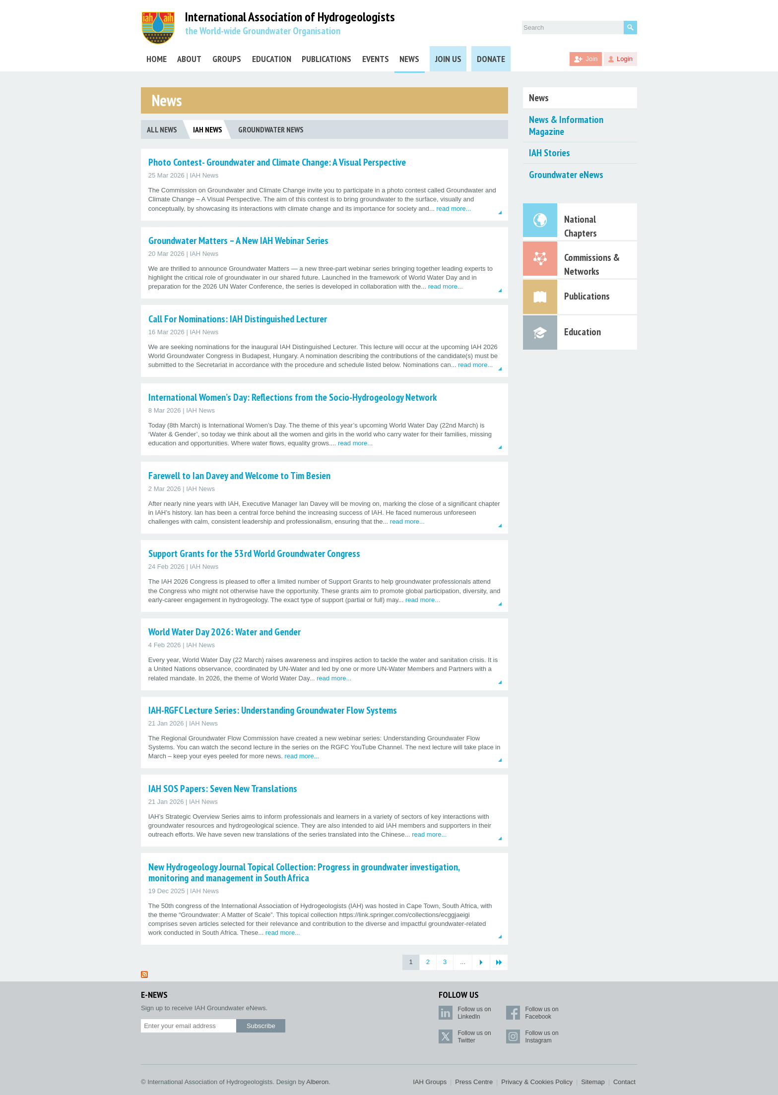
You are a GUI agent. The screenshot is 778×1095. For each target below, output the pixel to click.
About (189, 58)
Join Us (448, 58)
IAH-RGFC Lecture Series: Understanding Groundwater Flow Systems (272, 710)
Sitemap (593, 1082)
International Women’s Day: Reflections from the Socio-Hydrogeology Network (292, 397)
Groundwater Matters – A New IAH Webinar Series (238, 240)
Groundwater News (271, 129)
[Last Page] (499, 962)
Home (156, 58)
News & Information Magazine (566, 125)
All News (162, 129)
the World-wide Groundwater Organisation (262, 30)
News (409, 58)
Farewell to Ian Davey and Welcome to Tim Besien (239, 475)
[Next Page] (481, 962)
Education (271, 58)
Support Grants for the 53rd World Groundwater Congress (254, 553)
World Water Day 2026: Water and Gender (224, 631)
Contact (624, 1082)
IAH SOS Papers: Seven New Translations (222, 788)
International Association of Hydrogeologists (290, 17)
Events (375, 58)
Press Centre (474, 1082)
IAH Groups (430, 1082)
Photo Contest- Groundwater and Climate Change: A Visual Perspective (277, 162)
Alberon (317, 1082)
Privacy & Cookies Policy (537, 1082)
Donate (491, 58)
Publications (326, 58)
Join (592, 58)
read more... (454, 208)
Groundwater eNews (566, 174)
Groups (226, 58)
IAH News (207, 129)
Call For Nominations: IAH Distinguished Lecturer (237, 318)
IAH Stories (549, 152)
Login (625, 58)
